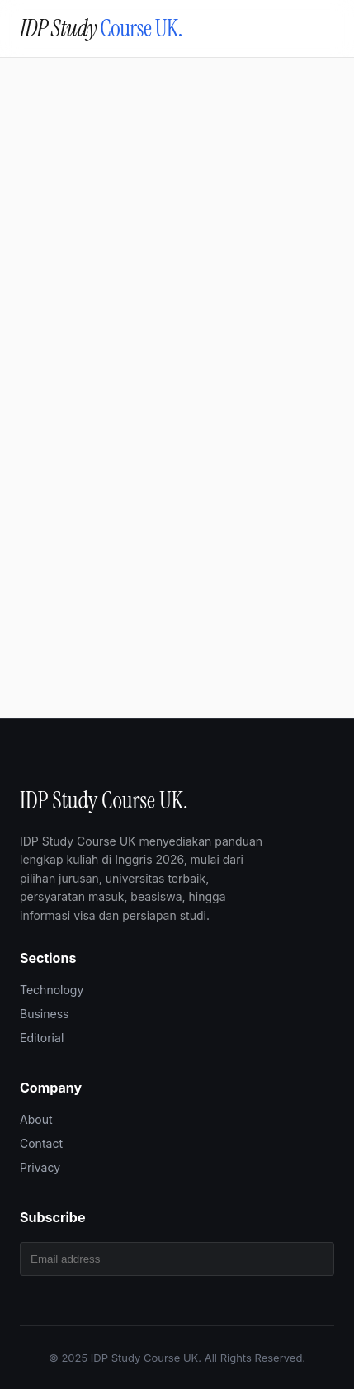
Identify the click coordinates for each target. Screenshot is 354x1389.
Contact (41, 1143)
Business (44, 1014)
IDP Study (101, 28)
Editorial (42, 1038)
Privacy (40, 1167)
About (36, 1119)
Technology (51, 990)
